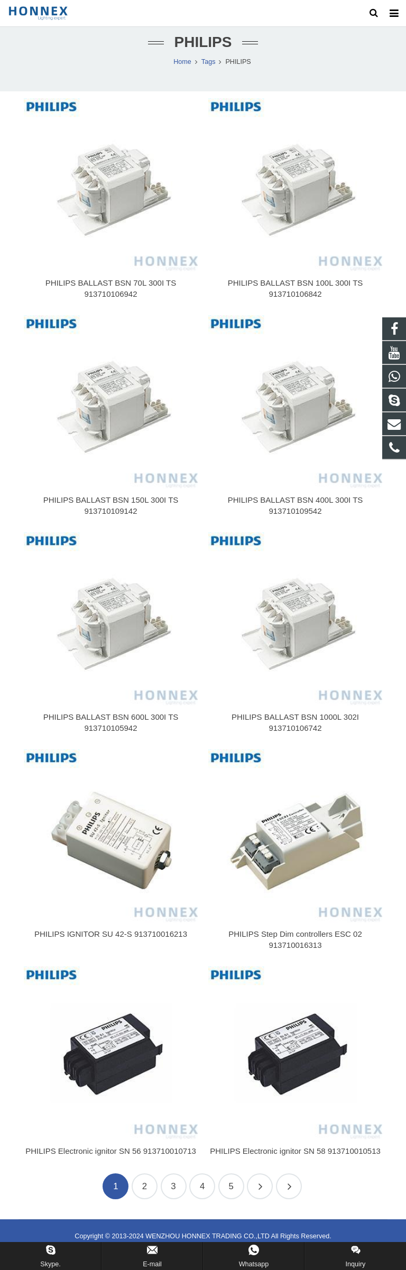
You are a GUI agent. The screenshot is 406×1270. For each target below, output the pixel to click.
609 (289, 1199)
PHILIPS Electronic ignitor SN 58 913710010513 (295, 1163)
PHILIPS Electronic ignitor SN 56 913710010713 (110, 1163)
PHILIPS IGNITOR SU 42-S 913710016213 (110, 946)
